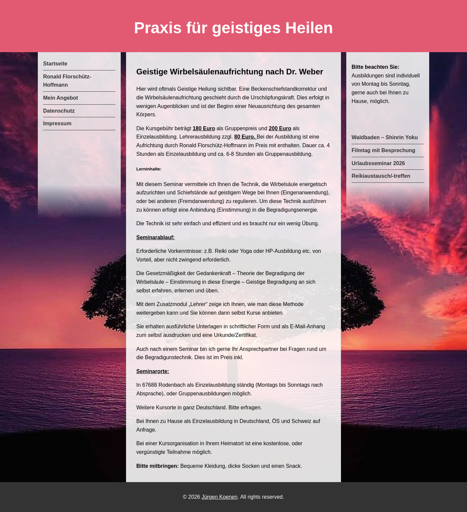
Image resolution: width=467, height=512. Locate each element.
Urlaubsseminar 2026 (378, 163)
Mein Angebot (60, 98)
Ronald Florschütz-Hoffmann (67, 81)
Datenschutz (59, 111)
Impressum (57, 123)
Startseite (55, 63)
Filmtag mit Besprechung (383, 150)
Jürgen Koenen (220, 497)
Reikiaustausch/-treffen (381, 176)
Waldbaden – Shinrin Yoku (385, 137)
